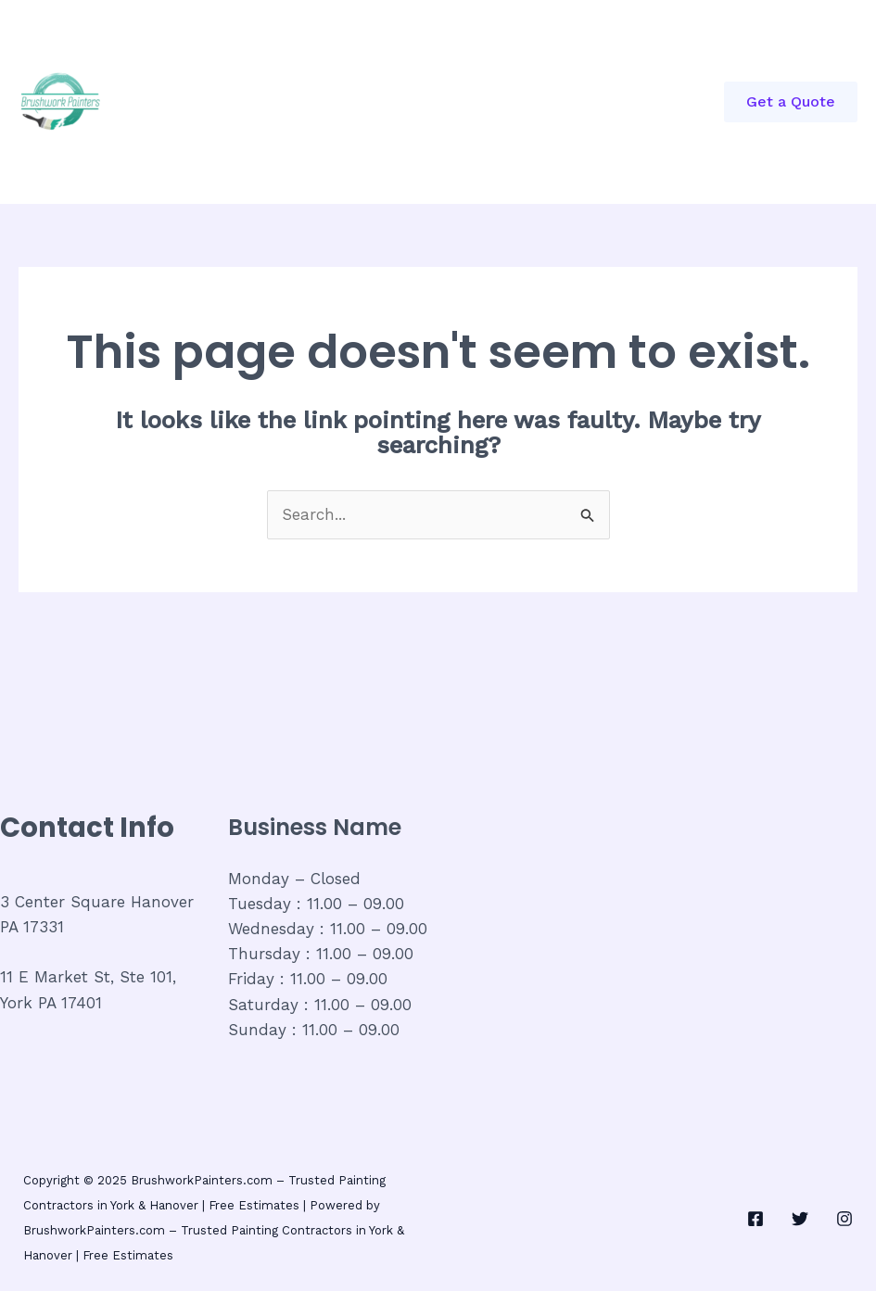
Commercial (351, 51)
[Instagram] (844, 1218)
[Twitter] (800, 1218)
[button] (790, 102)
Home (251, 51)
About (451, 51)
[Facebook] (755, 1218)
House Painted (283, 153)
